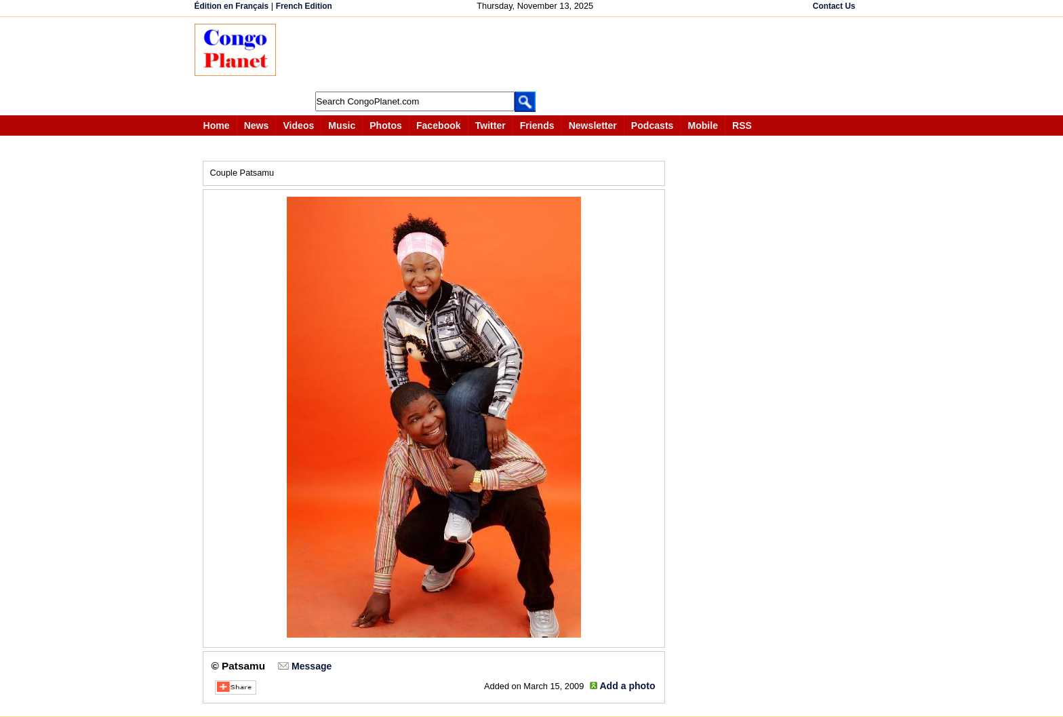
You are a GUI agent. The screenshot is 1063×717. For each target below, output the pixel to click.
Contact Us (834, 6)
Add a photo (627, 685)
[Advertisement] (536, 54)
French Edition (304, 6)
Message (312, 666)
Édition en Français (232, 6)
